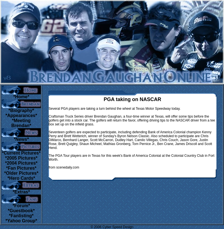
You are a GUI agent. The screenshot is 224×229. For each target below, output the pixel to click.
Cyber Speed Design (118, 227)
